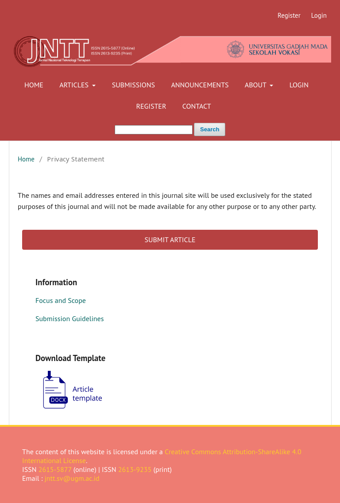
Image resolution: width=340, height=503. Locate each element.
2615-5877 (55, 469)
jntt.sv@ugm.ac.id (72, 478)
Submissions (133, 84)
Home (33, 84)
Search (209, 129)
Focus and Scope (60, 300)
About (256, 84)
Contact (196, 106)
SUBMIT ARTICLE (169, 239)
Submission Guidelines (69, 318)
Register (151, 106)
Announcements (199, 84)
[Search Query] (154, 129)
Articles (74, 84)
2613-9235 (135, 469)
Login (299, 84)
